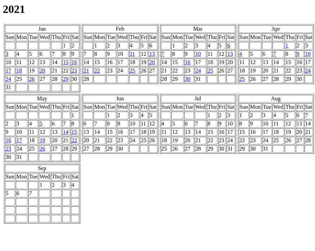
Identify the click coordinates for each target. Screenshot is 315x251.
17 (8, 71)
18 (19, 71)
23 (74, 71)
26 (32, 79)
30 (187, 79)
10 (198, 54)
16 (74, 62)
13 (152, 54)
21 (86, 71)
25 (132, 71)
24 (8, 79)
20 (42, 71)
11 (132, 54)
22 (97, 71)
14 (65, 132)
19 (42, 140)
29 (65, 79)
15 (65, 62)
